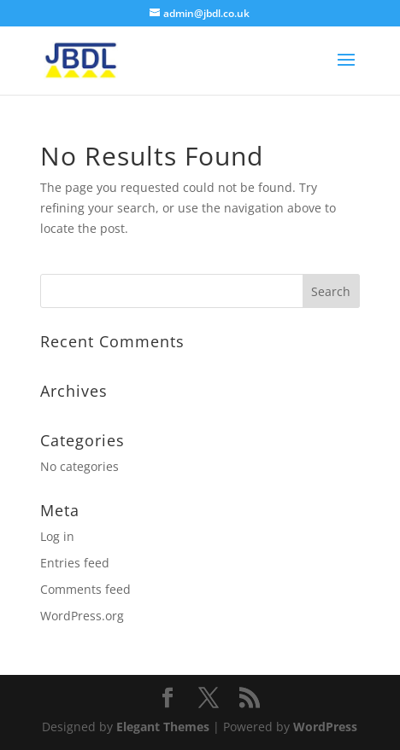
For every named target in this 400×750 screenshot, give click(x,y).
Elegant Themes (162, 726)
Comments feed (85, 589)
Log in (57, 536)
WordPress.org (82, 616)
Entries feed (74, 563)
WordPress (325, 726)
